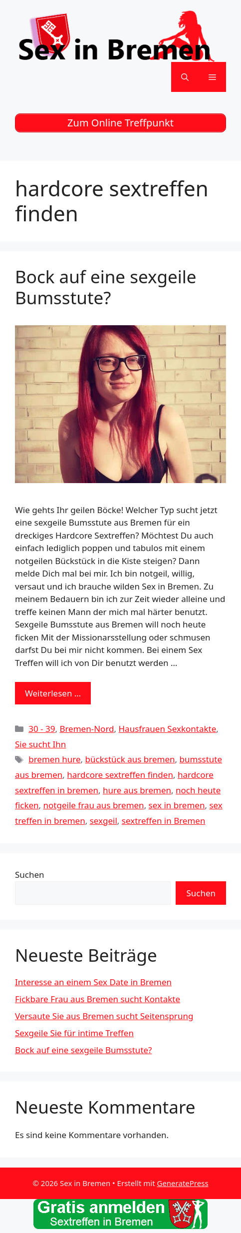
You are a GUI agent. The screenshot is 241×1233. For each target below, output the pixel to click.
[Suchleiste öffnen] (185, 77)
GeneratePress (182, 1183)
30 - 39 (41, 728)
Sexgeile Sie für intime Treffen (74, 1033)
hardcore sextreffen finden (120, 774)
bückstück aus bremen (130, 759)
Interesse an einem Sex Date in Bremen (93, 982)
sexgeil (103, 820)
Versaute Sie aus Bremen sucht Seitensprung (104, 1016)
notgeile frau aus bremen (93, 805)
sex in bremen (177, 805)
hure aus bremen (137, 790)
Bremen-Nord (86, 728)
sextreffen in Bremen (164, 820)
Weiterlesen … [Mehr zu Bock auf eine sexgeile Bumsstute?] (53, 693)
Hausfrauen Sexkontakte (168, 728)
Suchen (29, 874)
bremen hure (54, 759)
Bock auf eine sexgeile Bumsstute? (106, 287)
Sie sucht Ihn (40, 744)
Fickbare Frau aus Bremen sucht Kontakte (97, 999)
